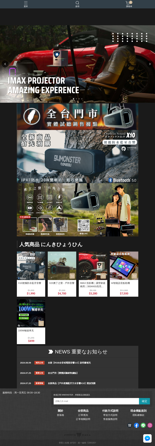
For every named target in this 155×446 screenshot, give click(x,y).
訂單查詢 (83, 415)
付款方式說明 (110, 410)
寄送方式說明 (110, 415)
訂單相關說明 (83, 419)
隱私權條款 (138, 415)
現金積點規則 (138, 410)
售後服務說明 (110, 419)
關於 (60, 410)
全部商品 (83, 410)
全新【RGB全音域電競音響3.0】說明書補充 (69, 362)
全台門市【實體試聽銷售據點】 (63, 373)
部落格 (60, 415)
